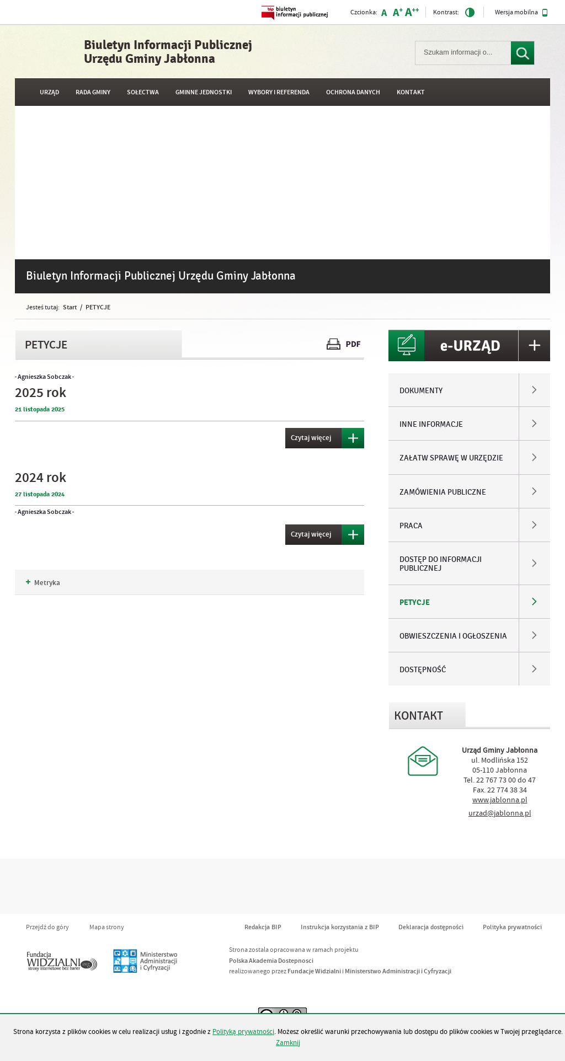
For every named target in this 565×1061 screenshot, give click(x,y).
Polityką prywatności (243, 1031)
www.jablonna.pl (499, 800)
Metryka (43, 583)
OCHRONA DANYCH (353, 92)
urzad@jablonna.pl (499, 813)
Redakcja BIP (262, 927)
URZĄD (49, 92)
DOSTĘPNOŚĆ (422, 670)
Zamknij (288, 1042)
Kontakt (411, 92)
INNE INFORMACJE (431, 424)
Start (70, 307)
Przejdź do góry (47, 927)
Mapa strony (106, 927)
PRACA (411, 526)
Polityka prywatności (512, 927)
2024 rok (40, 478)
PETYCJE (98, 307)
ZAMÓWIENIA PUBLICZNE (442, 492)
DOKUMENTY (421, 391)
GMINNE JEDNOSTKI (203, 92)
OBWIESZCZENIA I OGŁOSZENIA (453, 636)
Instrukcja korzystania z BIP (340, 927)
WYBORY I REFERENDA (279, 92)
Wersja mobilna (521, 12)
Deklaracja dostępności (430, 927)
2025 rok (40, 393)
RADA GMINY (93, 92)
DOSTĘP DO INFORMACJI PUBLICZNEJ (440, 564)
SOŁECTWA (143, 92)
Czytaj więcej (308, 435)
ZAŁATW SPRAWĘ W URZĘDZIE (451, 458)
